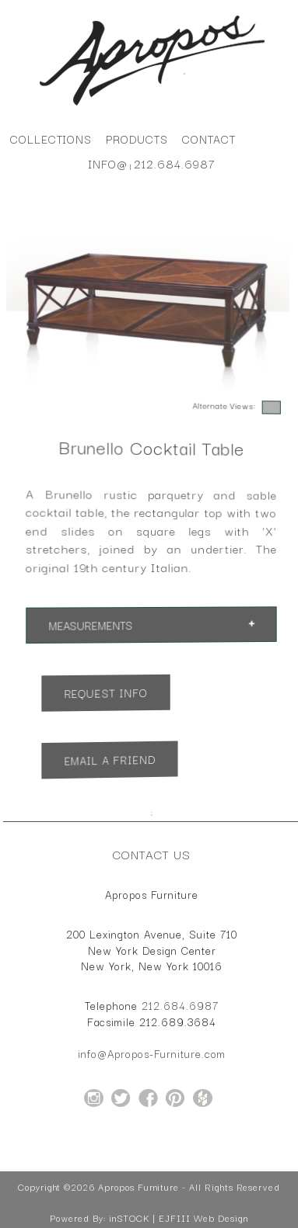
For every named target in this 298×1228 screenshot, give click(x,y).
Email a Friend (109, 760)
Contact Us (152, 854)
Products (137, 138)
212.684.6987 (175, 163)
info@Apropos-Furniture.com (152, 1053)
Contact (209, 138)
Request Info (105, 693)
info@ (108, 163)
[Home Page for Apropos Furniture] (152, 105)
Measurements (90, 626)
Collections (51, 138)
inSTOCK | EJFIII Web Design (178, 1218)
